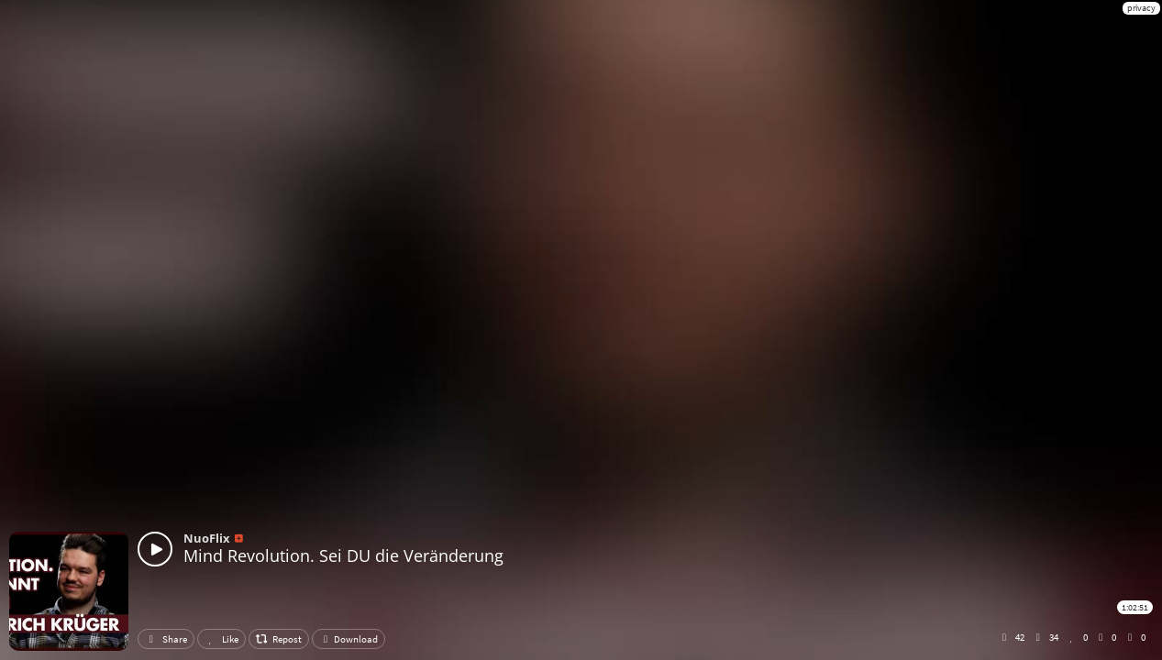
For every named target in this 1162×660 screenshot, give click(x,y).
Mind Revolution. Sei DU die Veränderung (343, 555)
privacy (1141, 8)
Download (348, 638)
